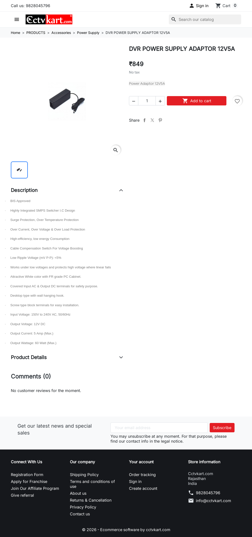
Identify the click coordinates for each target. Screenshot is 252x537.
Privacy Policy (83, 507)
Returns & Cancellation (90, 500)
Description (24, 190)
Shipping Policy (84, 474)
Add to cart (196, 101)
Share (144, 120)
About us (78, 493)
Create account (143, 488)
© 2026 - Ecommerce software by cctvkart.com (126, 529)
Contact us (80, 513)
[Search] (205, 19)
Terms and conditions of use (92, 484)
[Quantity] (147, 100)
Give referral (22, 495)
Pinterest (160, 120)
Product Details (29, 357)
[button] (198, 5)
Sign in (135, 481)
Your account (141, 461)
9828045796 (208, 492)
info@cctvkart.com (213, 500)
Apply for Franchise (29, 481)
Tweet (152, 120)
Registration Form (27, 474)
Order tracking (142, 474)
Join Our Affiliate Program (35, 488)
